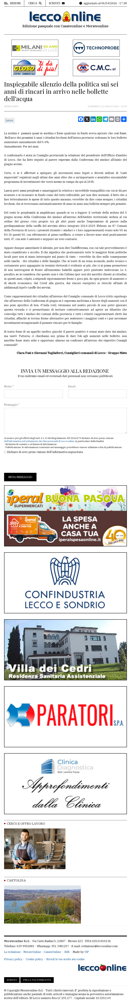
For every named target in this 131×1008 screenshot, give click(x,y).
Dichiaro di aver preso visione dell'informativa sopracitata (45, 452)
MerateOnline (32, 952)
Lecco (9, 120)
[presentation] (30, 463)
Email (72, 386)
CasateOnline (52, 952)
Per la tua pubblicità (37, 980)
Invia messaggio (20, 477)
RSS (66, 952)
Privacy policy (13, 959)
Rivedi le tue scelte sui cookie (65, 959)
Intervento (11, 106)
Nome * (9, 386)
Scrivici (12, 980)
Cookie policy (34, 959)
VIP (86, 952)
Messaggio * (11, 404)
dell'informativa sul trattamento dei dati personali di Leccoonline (39, 441)
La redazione (12, 952)
